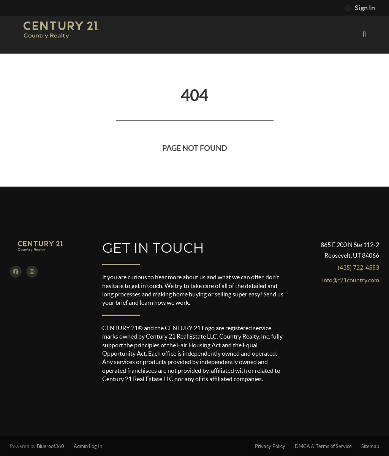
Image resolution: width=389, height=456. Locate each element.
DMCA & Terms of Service (323, 446)
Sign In (359, 8)
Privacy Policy (270, 446)
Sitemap (370, 446)
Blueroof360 (50, 446)
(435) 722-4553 (358, 267)
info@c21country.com (350, 280)
